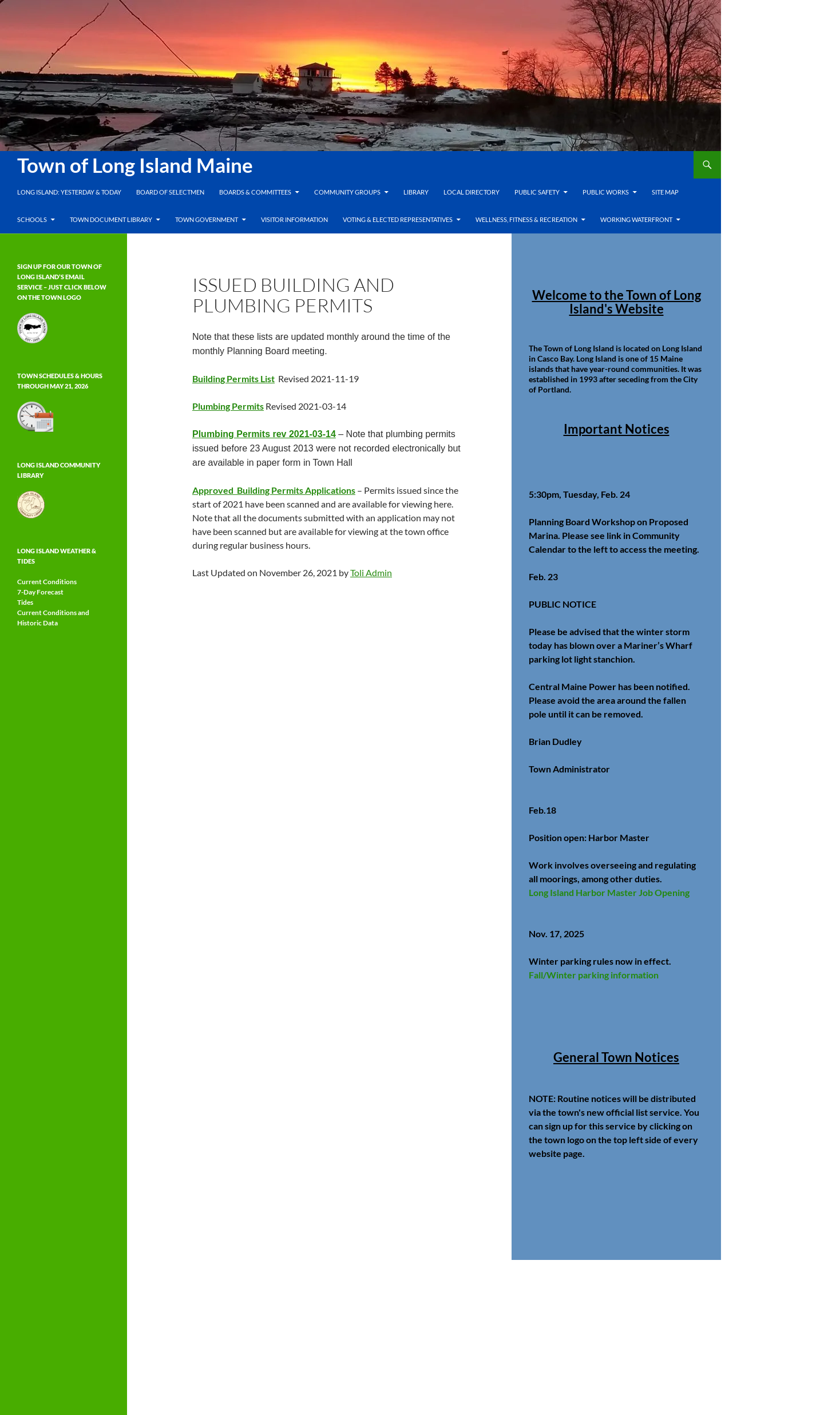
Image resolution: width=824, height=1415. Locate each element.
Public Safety (537, 192)
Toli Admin (371, 572)
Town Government (206, 219)
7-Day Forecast (40, 592)
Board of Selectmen (170, 192)
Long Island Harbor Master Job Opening (609, 892)
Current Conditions (47, 581)
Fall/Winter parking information (594, 974)
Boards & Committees (255, 192)
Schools (32, 219)
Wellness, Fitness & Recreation (526, 219)
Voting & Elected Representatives (398, 219)
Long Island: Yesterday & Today (69, 192)
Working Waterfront (636, 219)
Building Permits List (233, 378)
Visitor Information (294, 219)
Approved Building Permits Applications (273, 490)
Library (416, 192)
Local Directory (471, 192)
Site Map (665, 192)
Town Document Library (111, 219)
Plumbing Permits (228, 406)
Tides (25, 602)
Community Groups (347, 192)
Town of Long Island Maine (135, 165)
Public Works (606, 192)
